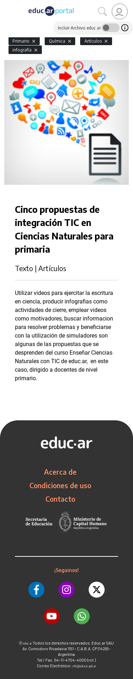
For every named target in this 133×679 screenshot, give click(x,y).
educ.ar (27, 643)
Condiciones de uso (60, 485)
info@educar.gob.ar (84, 666)
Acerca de (60, 472)
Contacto (60, 499)
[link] (120, 12)
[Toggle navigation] (6, 4)
